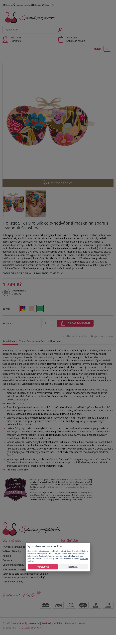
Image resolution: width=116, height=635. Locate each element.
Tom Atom (37, 628)
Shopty (20, 628)
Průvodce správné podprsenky (18, 546)
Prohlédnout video (47, 273)
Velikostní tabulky (11, 551)
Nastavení (73, 567)
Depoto (27, 628)
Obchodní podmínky (13, 564)
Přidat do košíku (79, 323)
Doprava (7, 5)
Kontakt (36, 5)
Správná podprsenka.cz (25, 623)
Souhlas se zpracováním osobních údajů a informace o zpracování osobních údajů (25, 575)
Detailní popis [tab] (9, 341)
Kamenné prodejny (22, 5)
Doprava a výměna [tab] (36, 341)
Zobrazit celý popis (15, 273)
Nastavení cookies (75, 623)
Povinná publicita (52, 623)
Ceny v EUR (49, 5)
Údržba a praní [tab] (54, 341)
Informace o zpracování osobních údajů (23, 569)
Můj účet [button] (17, 39)
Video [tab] (22, 341)
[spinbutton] (45, 323)
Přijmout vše (43, 567)
